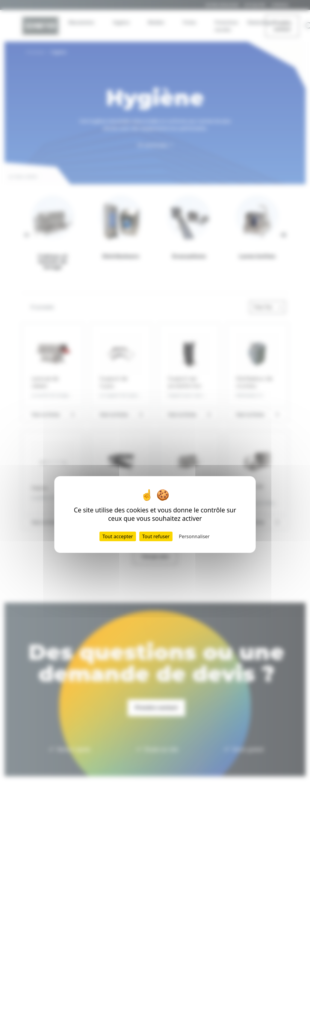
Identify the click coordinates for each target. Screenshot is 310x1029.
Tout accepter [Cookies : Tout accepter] (117, 536)
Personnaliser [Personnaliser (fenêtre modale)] (194, 536)
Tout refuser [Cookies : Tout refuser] (156, 536)
